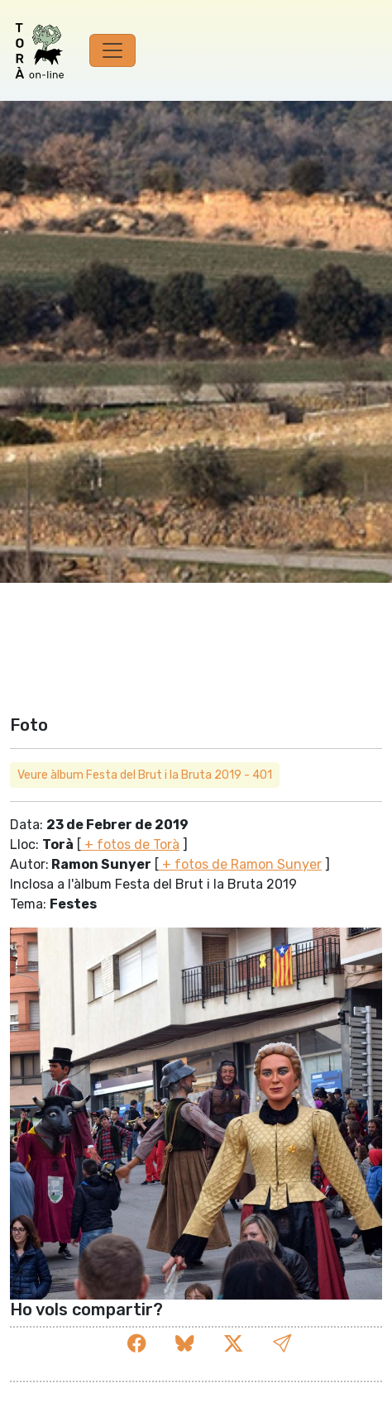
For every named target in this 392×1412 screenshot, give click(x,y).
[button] (282, 1344)
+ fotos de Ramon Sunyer (240, 864)
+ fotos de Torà (130, 844)
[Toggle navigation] (112, 50)
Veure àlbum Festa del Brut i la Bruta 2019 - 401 (144, 775)
